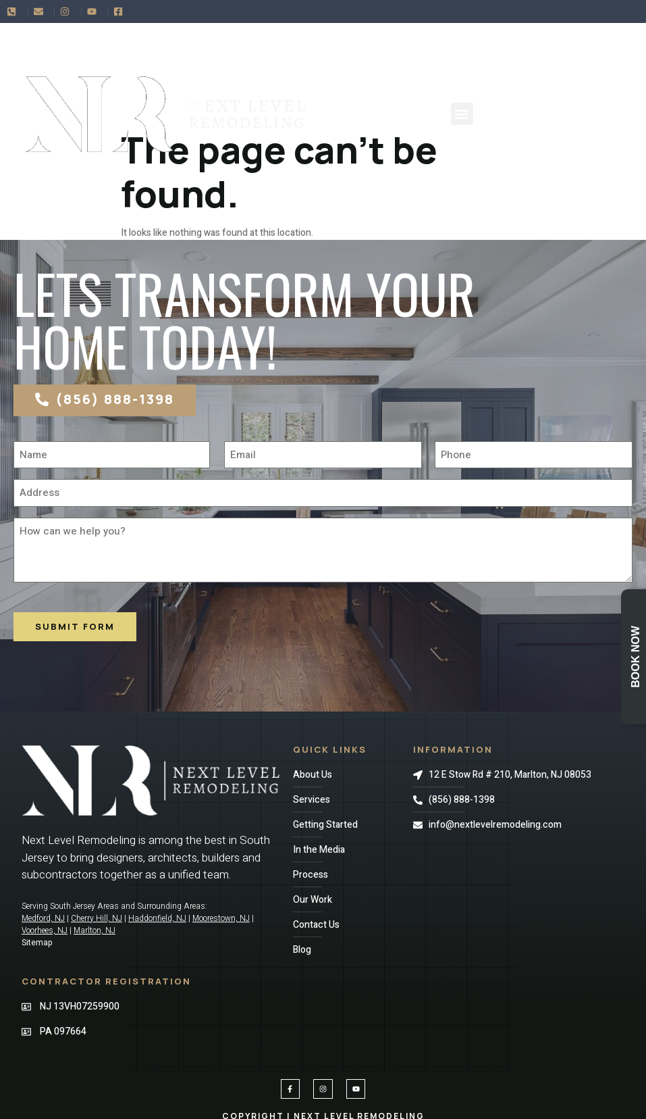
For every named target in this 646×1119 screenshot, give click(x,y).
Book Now (635, 657)
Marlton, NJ (94, 930)
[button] (462, 114)
